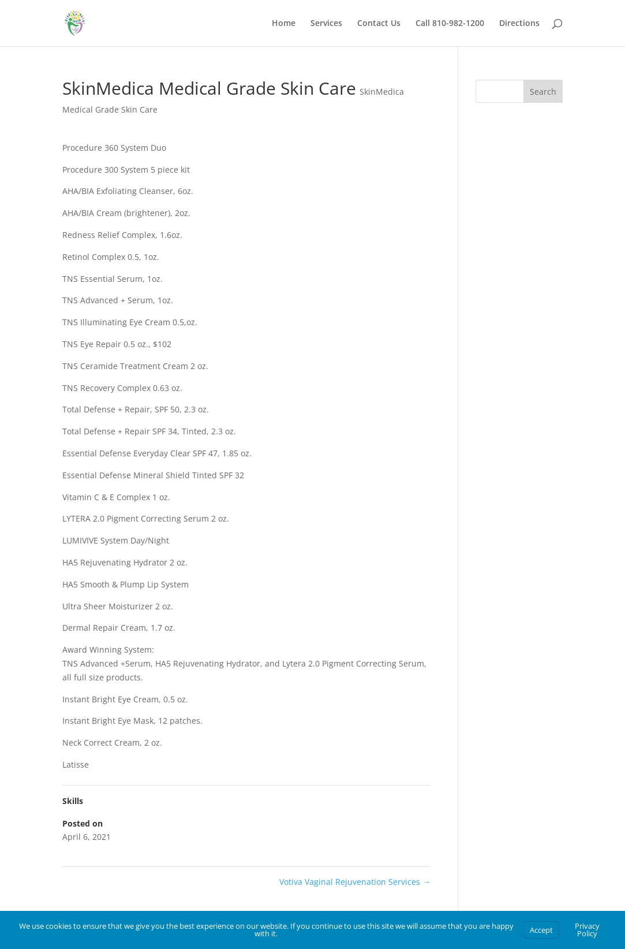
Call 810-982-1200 (450, 23)
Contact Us (379, 23)
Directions (519, 23)
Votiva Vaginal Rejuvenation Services (355, 881)
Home (283, 23)
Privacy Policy (587, 930)
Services (326, 23)
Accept (541, 930)
